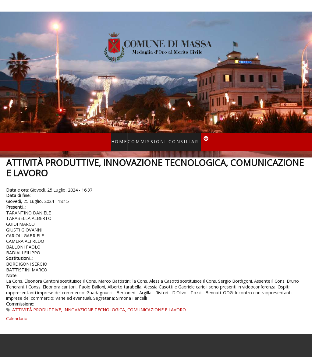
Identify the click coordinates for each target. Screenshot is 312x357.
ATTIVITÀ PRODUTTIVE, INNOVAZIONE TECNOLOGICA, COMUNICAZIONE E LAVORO (99, 302)
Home (126, 137)
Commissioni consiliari (162, 137)
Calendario (16, 310)
